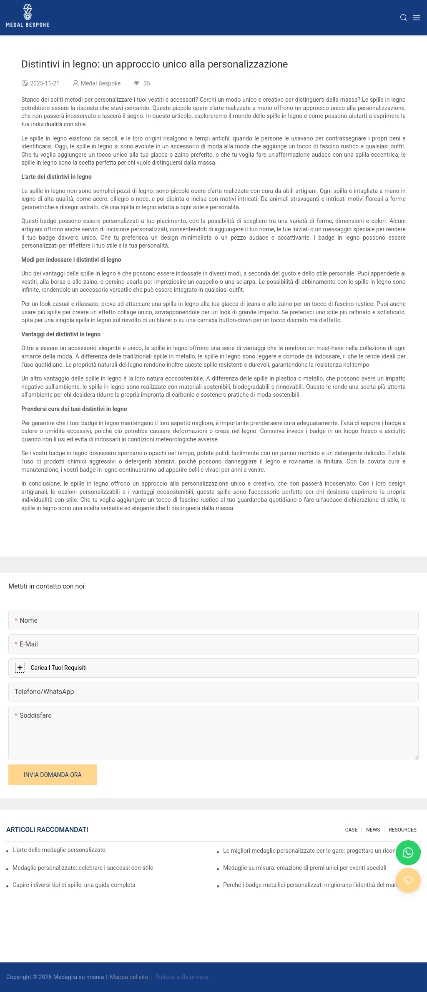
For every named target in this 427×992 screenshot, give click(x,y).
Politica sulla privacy (182, 977)
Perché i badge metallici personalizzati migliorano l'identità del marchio (315, 885)
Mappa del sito (129, 977)
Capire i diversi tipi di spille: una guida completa (74, 885)
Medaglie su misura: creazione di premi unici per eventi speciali (304, 867)
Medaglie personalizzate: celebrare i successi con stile (83, 867)
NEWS (373, 830)
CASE (351, 830)
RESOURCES (403, 830)
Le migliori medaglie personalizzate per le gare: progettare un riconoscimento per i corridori (322, 850)
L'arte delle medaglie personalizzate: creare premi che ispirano (60, 850)
